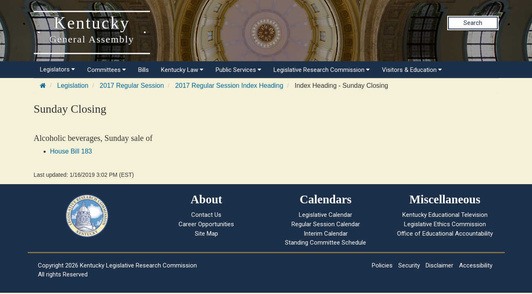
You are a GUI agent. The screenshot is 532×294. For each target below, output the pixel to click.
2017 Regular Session (132, 85)
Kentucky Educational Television (445, 214)
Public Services (238, 70)
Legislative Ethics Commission (445, 224)
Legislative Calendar (325, 214)
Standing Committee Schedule (325, 242)
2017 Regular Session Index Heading (229, 85)
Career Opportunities (206, 224)
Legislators (57, 69)
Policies (382, 265)
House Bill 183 (71, 151)
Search (473, 23)
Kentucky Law (182, 70)
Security (409, 265)
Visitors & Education (412, 70)
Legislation (72, 85)
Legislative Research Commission (322, 70)
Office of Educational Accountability (445, 233)
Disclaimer (439, 265)
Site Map (206, 233)
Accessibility (475, 265)
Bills (143, 70)
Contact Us (206, 214)
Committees (106, 70)
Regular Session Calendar (325, 224)
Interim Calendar (326, 233)
